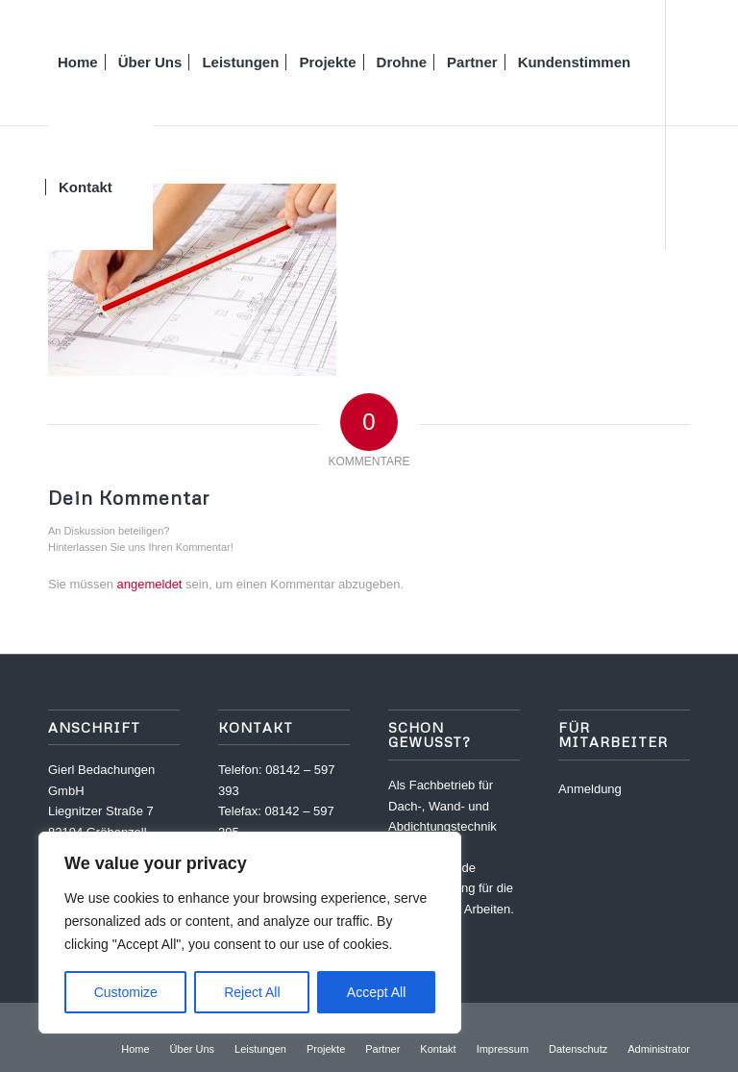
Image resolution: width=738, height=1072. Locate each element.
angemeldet (150, 584)
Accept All (376, 992)
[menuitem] (78, 62)
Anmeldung (590, 789)
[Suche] (137, 187)
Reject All (252, 992)
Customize (126, 992)
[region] (249, 933)
